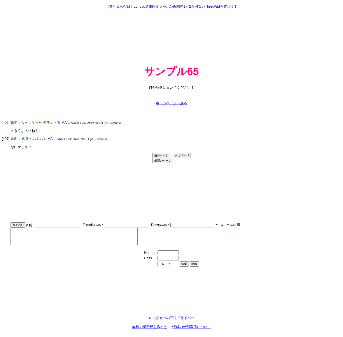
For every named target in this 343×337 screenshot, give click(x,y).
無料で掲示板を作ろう (149, 330)
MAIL (65, 122)
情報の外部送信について (191, 330)
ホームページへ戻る (171, 103)
